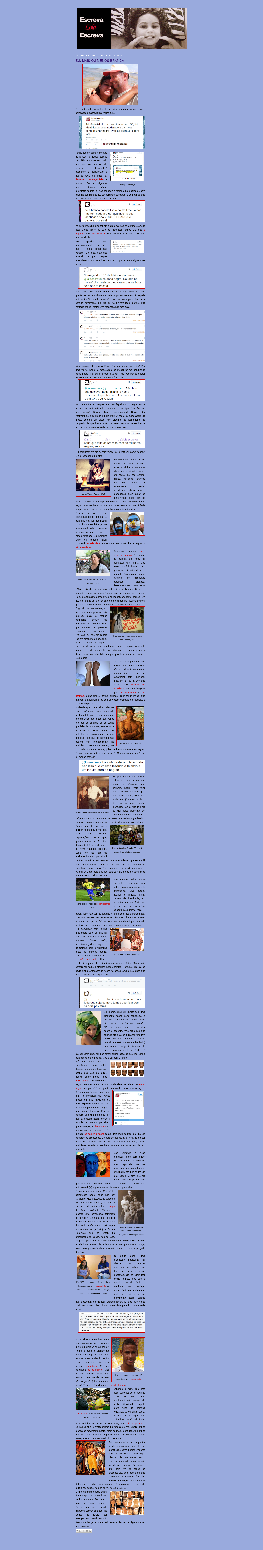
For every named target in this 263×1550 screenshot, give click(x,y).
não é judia (98, 233)
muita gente (82, 1080)
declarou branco (103, 904)
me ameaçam (128, 692)
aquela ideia (93, 543)
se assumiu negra (94, 1134)
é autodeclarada (116, 1385)
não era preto (135, 1379)
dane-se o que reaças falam (90, 179)
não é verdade (83, 547)
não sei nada (88, 959)
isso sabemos (92, 1366)
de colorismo (95, 1369)
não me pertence (135, 1423)
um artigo (110, 1206)
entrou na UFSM (99, 1286)
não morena (100, 1126)
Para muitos (83, 1413)
